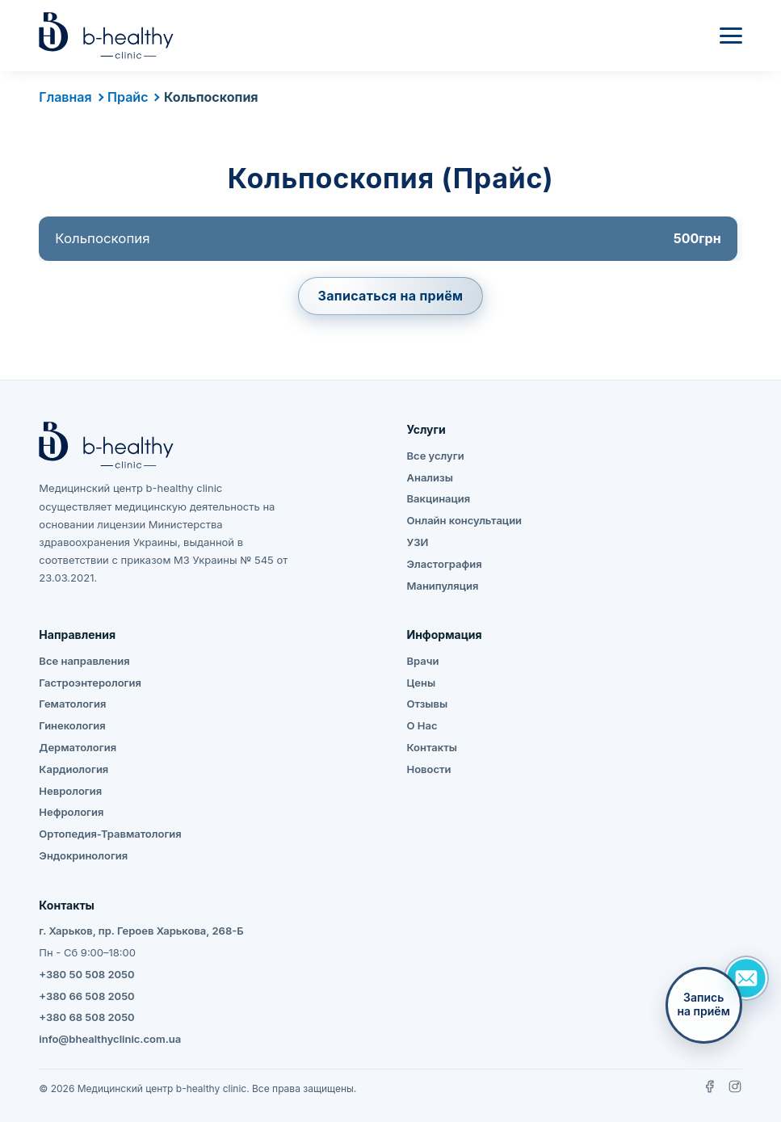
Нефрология (71, 811)
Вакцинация (438, 498)
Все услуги (435, 455)
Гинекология (72, 725)
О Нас (421, 725)
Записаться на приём (391, 296)
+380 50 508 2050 (86, 974)
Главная (65, 97)
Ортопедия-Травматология (110, 833)
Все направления (84, 660)
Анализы (429, 477)
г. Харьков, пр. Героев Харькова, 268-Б (141, 930)
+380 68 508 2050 (86, 1017)
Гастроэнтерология (90, 682)
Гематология (72, 703)
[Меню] (731, 35)
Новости (428, 769)
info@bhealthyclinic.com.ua (110, 1038)
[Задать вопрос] (746, 978)
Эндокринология (83, 855)
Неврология (70, 790)
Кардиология (73, 769)
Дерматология (77, 747)
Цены (420, 682)
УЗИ (417, 542)
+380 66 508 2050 (86, 996)
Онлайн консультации (464, 520)
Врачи (422, 660)
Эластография (443, 563)
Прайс (127, 97)
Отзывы (426, 703)
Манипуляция (442, 585)
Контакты (431, 747)
